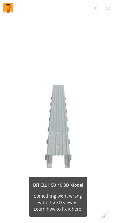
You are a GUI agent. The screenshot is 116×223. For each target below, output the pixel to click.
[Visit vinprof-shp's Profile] (8, 8)
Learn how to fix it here (57, 209)
